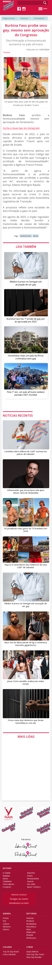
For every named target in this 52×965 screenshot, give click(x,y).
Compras (7, 887)
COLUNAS (7, 947)
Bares (5, 878)
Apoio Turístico (34, 887)
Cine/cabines (8, 884)
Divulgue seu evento (19, 899)
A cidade (6, 873)
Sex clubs (31, 884)
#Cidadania (39, 18)
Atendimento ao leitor (19, 903)
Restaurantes (33, 878)
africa (35, 236)
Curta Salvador (9, 954)
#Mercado (31, 932)
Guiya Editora (32, 951)
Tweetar (6, 52)
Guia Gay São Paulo (35, 954)
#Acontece (31, 926)
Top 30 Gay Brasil (11, 951)
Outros (6, 929)
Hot (4, 921)
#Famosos (31, 938)
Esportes (31, 873)
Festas (6, 918)
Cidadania (7, 881)
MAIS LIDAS (26, 736)
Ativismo (7, 926)
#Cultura (30, 921)
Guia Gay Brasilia (33, 957)
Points (30, 876)
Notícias (24, 18)
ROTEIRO (7, 868)
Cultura (6, 924)
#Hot (28, 929)
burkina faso (25, 236)
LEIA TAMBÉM (26, 246)
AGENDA (7, 913)
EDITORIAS (31, 913)
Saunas (30, 881)
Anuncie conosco (19, 894)
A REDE (29, 947)
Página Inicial (8, 18)
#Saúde (29, 935)
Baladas (6, 876)
